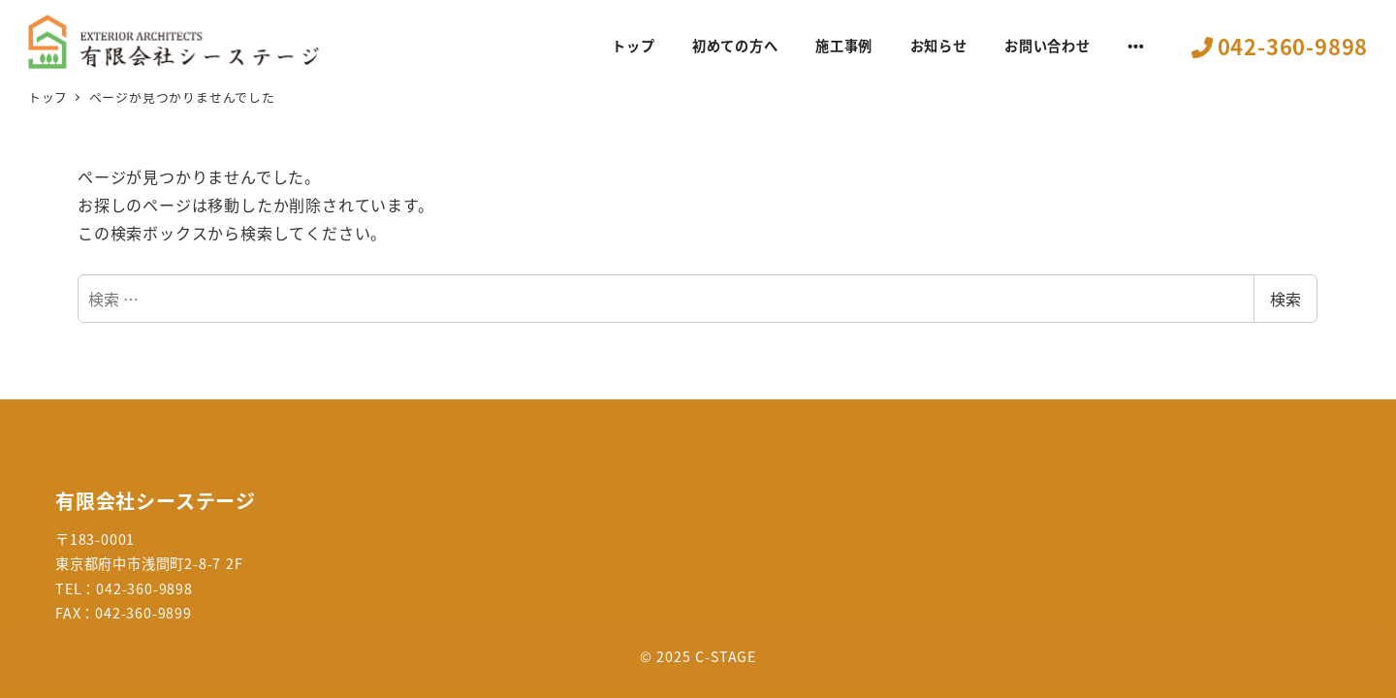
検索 (1285, 298)
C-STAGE (725, 656)
